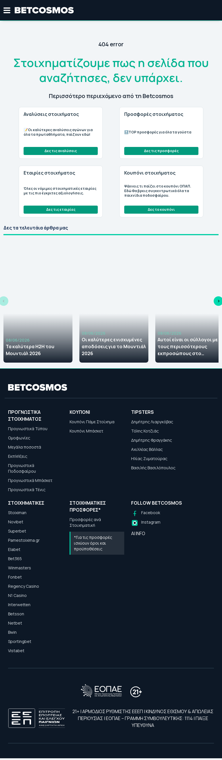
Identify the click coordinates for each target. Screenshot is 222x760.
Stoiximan (17, 512)
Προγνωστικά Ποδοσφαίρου (22, 468)
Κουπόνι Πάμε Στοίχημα (92, 421)
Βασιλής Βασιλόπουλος (153, 467)
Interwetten (19, 604)
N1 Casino (17, 595)
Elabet (14, 549)
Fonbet (15, 577)
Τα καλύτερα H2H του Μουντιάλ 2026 (30, 350)
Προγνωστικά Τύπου (27, 428)
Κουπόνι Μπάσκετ (86, 431)
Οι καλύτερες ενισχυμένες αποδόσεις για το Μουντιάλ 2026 (114, 346)
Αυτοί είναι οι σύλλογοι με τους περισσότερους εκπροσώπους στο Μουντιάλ (188, 346)
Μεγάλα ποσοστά (24, 447)
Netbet (15, 623)
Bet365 (15, 558)
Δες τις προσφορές (161, 150)
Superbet (17, 531)
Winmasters (19, 568)
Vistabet (16, 650)
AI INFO (138, 533)
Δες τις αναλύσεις (61, 150)
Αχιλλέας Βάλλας (147, 449)
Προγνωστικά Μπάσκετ (30, 480)
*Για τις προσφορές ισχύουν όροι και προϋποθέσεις (93, 543)
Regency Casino (23, 586)
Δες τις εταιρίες (60, 209)
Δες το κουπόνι (161, 209)
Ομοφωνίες (19, 438)
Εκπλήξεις (17, 456)
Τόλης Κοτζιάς (145, 431)
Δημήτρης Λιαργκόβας (152, 421)
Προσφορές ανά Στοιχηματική (85, 522)
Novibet (15, 521)
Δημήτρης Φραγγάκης (151, 440)
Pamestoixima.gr (24, 540)
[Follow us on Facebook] (145, 513)
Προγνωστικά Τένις (26, 489)
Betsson (16, 614)
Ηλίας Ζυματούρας (149, 458)
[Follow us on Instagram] (145, 523)
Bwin (12, 632)
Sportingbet (19, 641)
